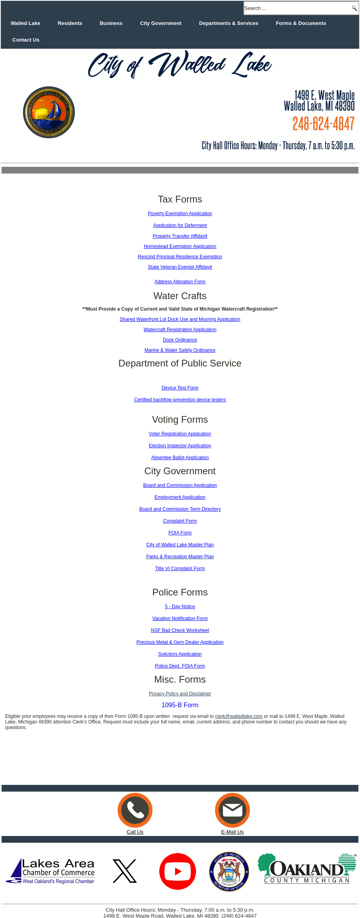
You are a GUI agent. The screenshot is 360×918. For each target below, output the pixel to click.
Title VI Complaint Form (180, 568)
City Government (161, 23)
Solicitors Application (180, 654)
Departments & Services (229, 23)
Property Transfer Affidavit (180, 236)
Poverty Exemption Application (180, 213)
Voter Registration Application (180, 434)
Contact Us (26, 40)
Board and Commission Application (180, 485)
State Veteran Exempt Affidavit (180, 267)
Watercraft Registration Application (180, 329)
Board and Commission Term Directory (180, 509)
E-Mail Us (232, 805)
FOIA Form (180, 533)
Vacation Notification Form (180, 618)
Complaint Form (180, 521)
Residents (70, 23)
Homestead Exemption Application (180, 246)
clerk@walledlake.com (239, 716)
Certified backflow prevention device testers (180, 400)
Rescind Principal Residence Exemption (180, 257)
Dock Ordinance (180, 340)
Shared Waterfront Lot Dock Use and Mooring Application (180, 319)
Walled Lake (25, 23)
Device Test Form (180, 388)
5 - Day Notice (180, 606)
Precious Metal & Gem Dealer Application (179, 642)
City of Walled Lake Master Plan (179, 545)
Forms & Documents (301, 23)
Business (111, 23)
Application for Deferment (180, 225)
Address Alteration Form (180, 281)
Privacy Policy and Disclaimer (180, 694)
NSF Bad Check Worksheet (180, 630)
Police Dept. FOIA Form (180, 666)
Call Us (135, 808)
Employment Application (179, 497)
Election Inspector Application (180, 446)
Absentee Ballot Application (180, 457)
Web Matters (191, 910)
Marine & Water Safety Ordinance (180, 350)
